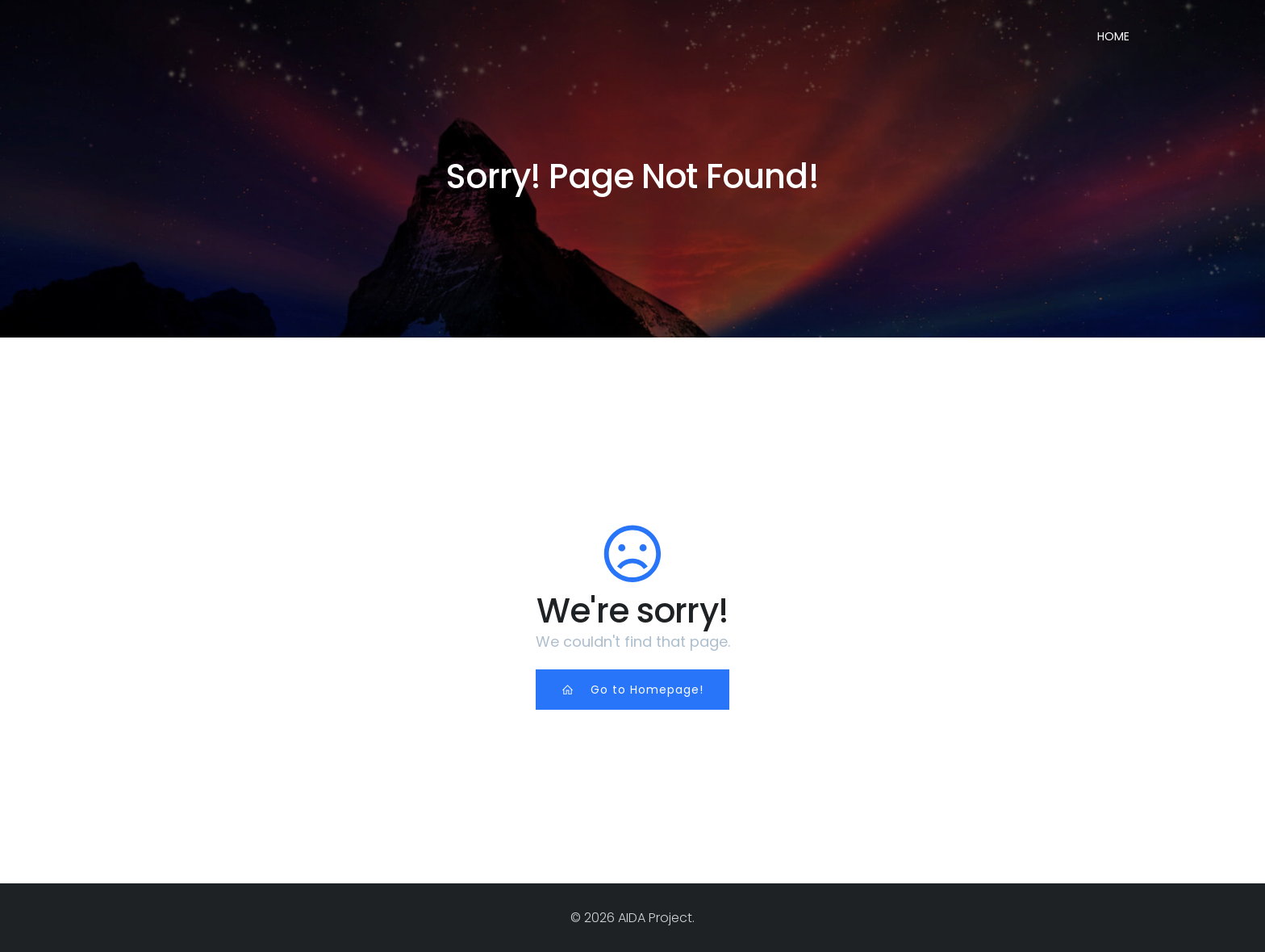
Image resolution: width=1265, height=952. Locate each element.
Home (1113, 36)
